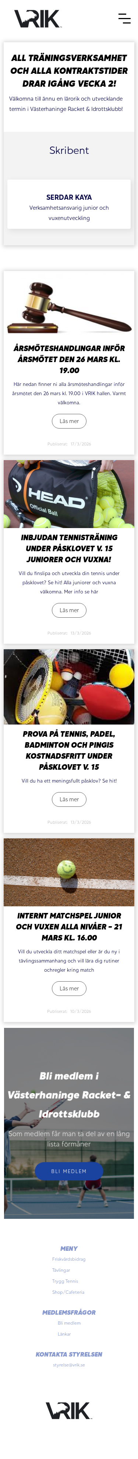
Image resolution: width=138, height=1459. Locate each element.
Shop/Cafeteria (68, 1292)
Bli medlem (69, 1171)
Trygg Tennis (65, 1281)
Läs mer (69, 421)
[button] (124, 19)
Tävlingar (61, 1270)
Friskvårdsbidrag (69, 1259)
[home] (38, 18)
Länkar (64, 1334)
